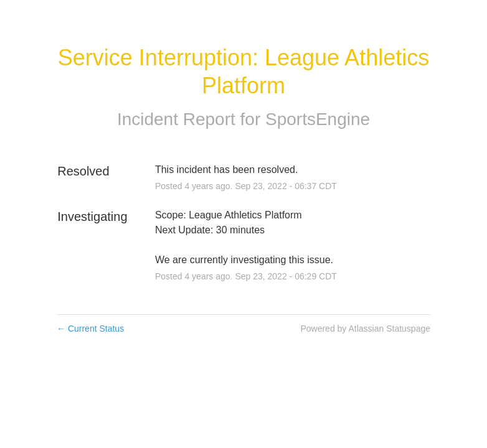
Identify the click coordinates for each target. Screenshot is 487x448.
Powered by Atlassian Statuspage (365, 329)
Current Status (90, 329)
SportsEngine (317, 119)
